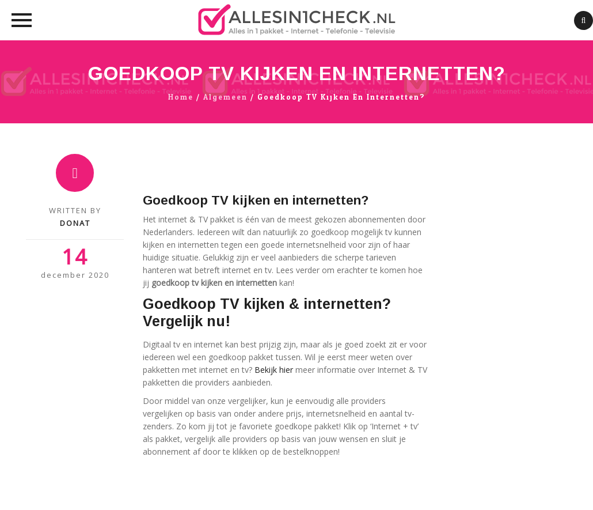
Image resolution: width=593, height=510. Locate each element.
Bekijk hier (273, 369)
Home (180, 97)
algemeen (225, 97)
